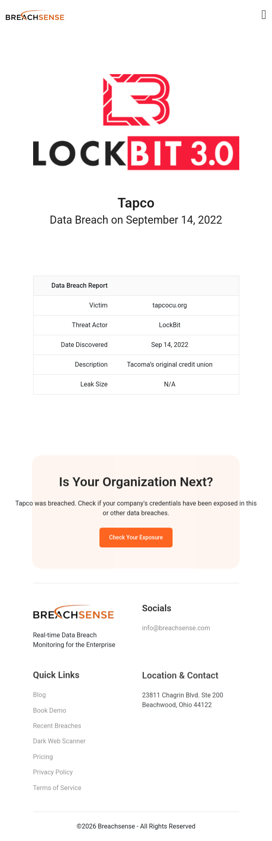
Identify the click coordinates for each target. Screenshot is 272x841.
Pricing (43, 760)
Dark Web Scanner (59, 744)
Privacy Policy (53, 775)
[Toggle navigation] (263, 14)
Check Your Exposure (136, 539)
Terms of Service (57, 790)
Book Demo (49, 713)
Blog (39, 698)
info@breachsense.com (176, 630)
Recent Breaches (57, 729)
